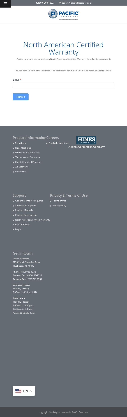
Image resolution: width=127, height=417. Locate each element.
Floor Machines (23, 147)
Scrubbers (20, 142)
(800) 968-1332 (46, 2)
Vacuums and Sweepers (27, 157)
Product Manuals (24, 210)
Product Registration (26, 215)
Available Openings (58, 142)
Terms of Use (59, 200)
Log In (18, 229)
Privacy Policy (59, 205)
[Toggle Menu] (5, 4)
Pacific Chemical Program (28, 162)
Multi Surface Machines (27, 152)
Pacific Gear (21, 171)
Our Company (22, 224)
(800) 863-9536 (27, 275)
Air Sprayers (21, 166)
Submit (21, 96)
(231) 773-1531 (27, 279)
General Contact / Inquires (29, 200)
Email (17, 79)
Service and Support (25, 205)
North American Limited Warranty (32, 219)
